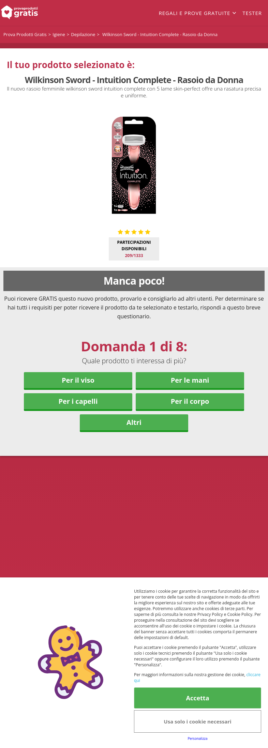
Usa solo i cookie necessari (197, 721)
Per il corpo (190, 401)
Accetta (197, 698)
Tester (252, 13)
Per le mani (190, 380)
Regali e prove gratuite (194, 13)
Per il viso (78, 380)
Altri (134, 422)
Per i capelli (78, 401)
